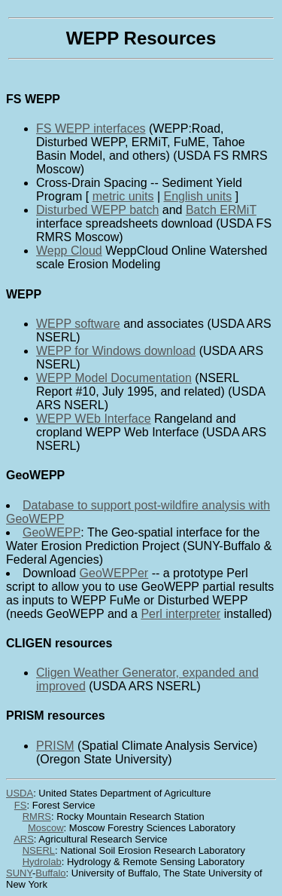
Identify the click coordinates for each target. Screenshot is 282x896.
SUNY (19, 873)
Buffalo (50, 873)
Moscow (46, 827)
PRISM (55, 745)
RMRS (37, 816)
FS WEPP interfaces (91, 128)
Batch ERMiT (221, 209)
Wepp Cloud (69, 250)
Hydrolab (42, 861)
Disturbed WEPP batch (97, 209)
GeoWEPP (51, 532)
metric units (123, 196)
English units (198, 196)
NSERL (39, 850)
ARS (24, 839)
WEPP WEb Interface (93, 418)
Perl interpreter (180, 613)
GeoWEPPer (114, 573)
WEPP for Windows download (116, 350)
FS (20, 805)
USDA (19, 793)
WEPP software (78, 323)
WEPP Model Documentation (114, 378)
